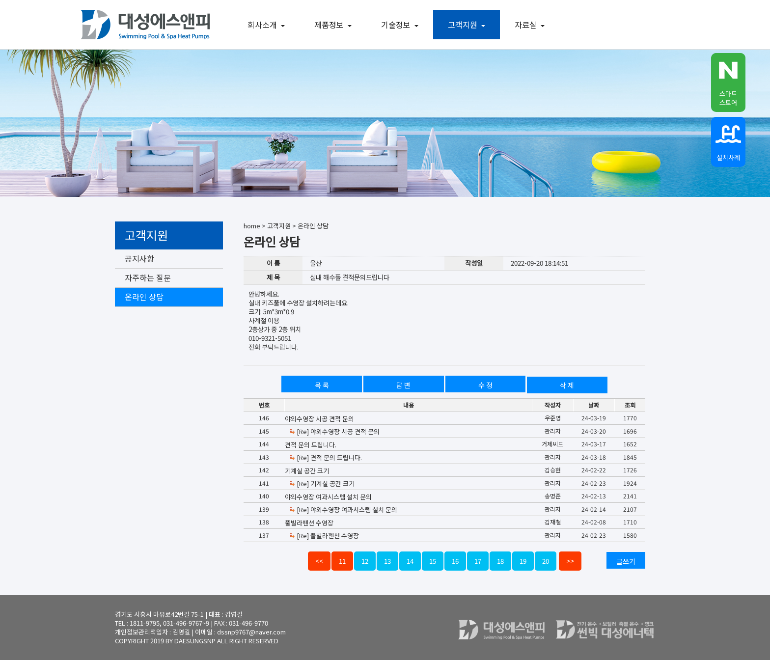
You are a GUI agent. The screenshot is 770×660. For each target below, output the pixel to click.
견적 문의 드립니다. (310, 444)
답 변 (403, 385)
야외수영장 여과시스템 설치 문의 (328, 496)
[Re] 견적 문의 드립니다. (325, 457)
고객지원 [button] (469, 24)
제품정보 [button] (335, 24)
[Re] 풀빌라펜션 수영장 (324, 535)
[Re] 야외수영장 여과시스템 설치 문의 (343, 509)
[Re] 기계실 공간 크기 (322, 483)
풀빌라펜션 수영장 (309, 522)
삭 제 (567, 385)
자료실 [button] (532, 24)
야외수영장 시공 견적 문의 (319, 418)
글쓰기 (625, 561)
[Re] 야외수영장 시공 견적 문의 (334, 431)
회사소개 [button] (268, 24)
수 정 (485, 385)
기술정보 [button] (402, 24)
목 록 (322, 385)
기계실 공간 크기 (307, 470)
